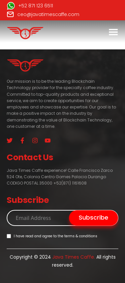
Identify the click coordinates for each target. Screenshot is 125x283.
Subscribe (93, 217)
